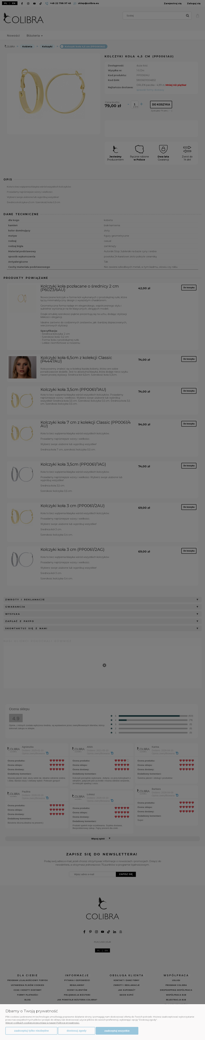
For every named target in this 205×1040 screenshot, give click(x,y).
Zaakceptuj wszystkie (117, 1030)
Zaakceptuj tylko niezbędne (31, 1030)
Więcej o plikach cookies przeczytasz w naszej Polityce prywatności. (42, 1022)
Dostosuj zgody (76, 1030)
